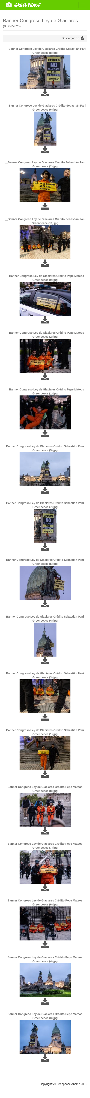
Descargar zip (73, 38)
